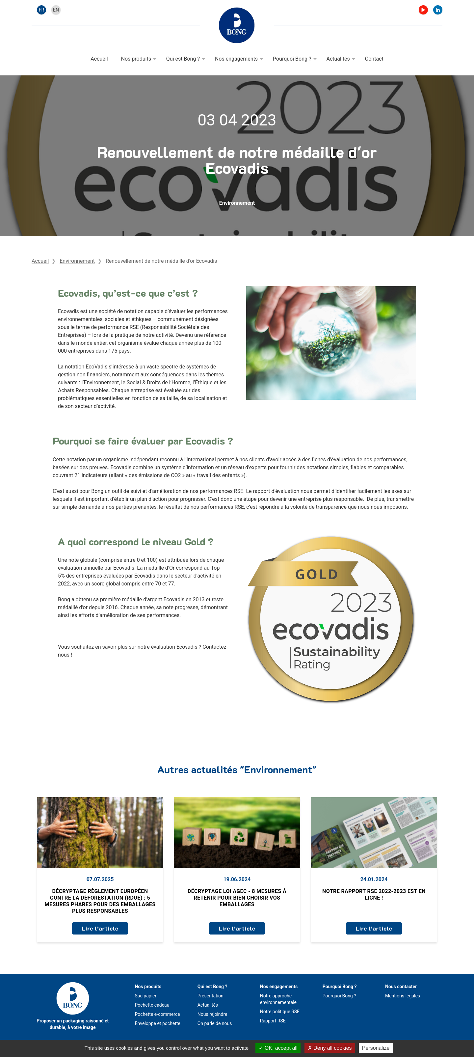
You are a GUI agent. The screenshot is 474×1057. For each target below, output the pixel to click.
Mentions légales (402, 995)
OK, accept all (278, 1048)
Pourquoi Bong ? (292, 59)
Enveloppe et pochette (157, 1023)
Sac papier (146, 995)
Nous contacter (401, 986)
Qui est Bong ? (183, 59)
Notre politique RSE (280, 1011)
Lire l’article (100, 928)
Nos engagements (236, 59)
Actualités (338, 59)
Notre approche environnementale (278, 999)
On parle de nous (215, 1023)
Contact (374, 59)
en (56, 10)
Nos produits (136, 59)
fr (41, 10)
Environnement (237, 203)
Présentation (211, 995)
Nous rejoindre (212, 1014)
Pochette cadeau (152, 1005)
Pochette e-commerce (157, 1014)
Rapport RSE (273, 1020)
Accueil (99, 59)
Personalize (376, 1048)
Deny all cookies (330, 1048)
